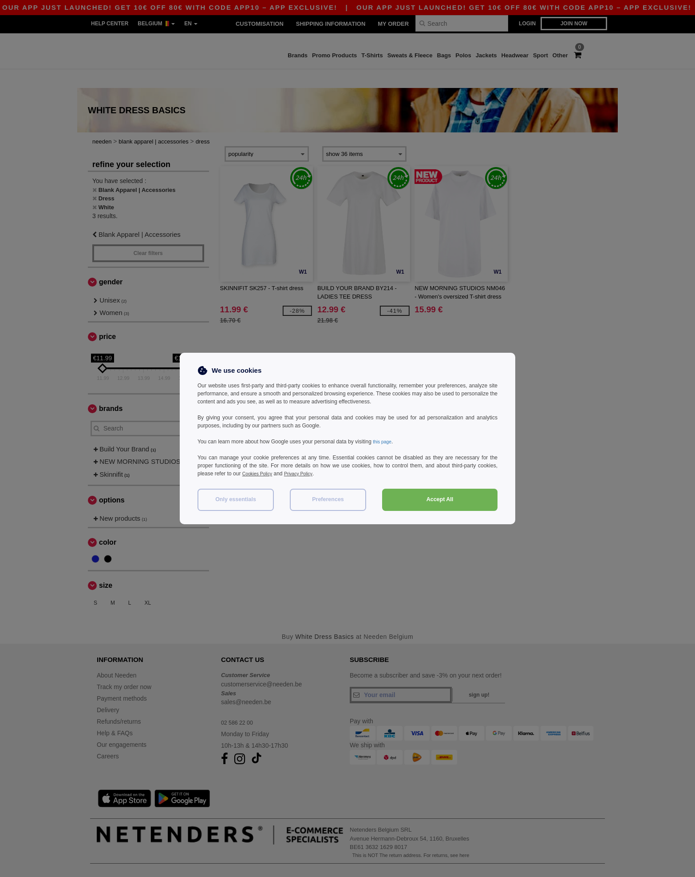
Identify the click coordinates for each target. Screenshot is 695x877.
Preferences (328, 499)
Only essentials (235, 499)
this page (384, 441)
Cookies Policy (259, 473)
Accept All (440, 499)
